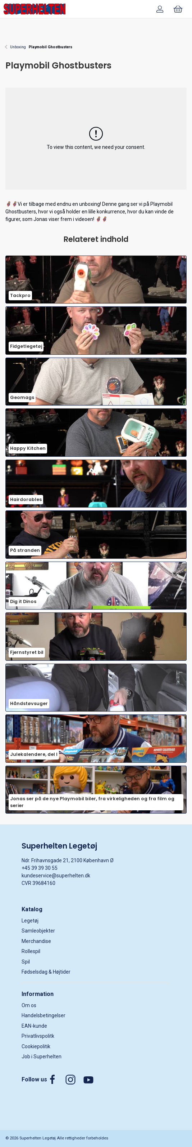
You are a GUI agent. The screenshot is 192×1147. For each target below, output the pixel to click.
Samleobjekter (38, 931)
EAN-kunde (34, 1026)
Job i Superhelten (41, 1056)
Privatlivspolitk (38, 1036)
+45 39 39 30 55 (40, 868)
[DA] (34, 9)
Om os (29, 1005)
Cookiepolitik (36, 1046)
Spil (26, 962)
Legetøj (30, 921)
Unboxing (18, 47)
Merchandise (36, 941)
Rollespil (31, 951)
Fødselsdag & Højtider (46, 972)
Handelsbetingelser (43, 1015)
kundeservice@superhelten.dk (56, 875)
